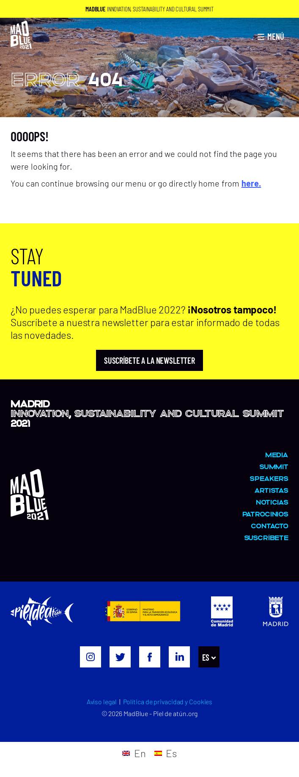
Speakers (269, 478)
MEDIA (276, 454)
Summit (273, 466)
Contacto (269, 525)
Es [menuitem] (206, 657)
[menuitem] (208, 657)
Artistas (271, 490)
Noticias (272, 502)
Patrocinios (265, 513)
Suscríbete (266, 537)
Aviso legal (102, 701)
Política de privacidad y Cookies (168, 701)
